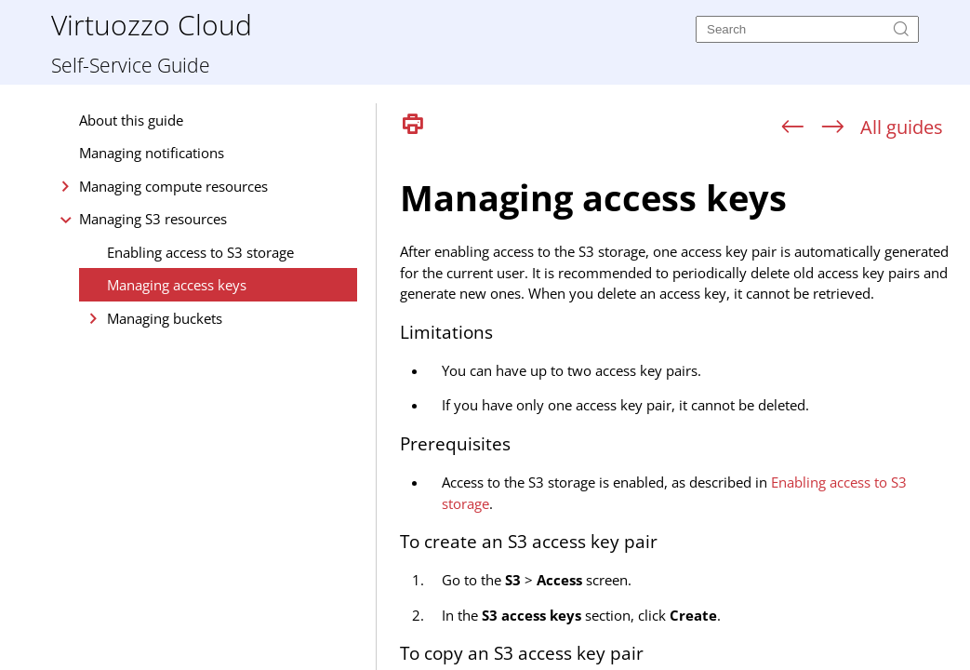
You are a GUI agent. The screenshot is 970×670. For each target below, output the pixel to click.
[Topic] (680, 407)
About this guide (131, 120)
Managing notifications (151, 152)
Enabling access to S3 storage (200, 252)
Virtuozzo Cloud (151, 24)
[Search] (807, 29)
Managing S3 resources (153, 218)
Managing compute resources (173, 186)
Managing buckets (164, 318)
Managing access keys (176, 284)
